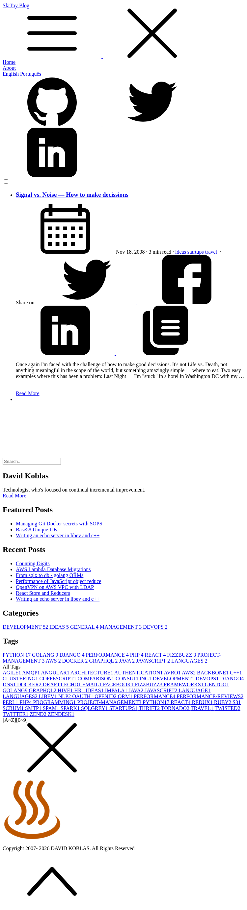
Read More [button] (14, 495)
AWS (53, 661)
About (9, 68)
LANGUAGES (189, 661)
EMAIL (92, 684)
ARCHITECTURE (92, 672)
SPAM (52, 708)
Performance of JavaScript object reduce (58, 581)
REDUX (203, 702)
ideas (181, 252)
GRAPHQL (104, 661)
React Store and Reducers (43, 593)
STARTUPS (124, 708)
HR (79, 690)
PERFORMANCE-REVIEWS (210, 696)
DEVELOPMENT (26, 627)
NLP (65, 696)
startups (196, 252)
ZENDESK (61, 714)
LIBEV (48, 696)
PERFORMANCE (108, 655)
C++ (236, 672)
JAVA (127, 661)
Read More (28, 393)
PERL (11, 702)
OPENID (106, 696)
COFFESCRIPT (59, 678)
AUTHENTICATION (139, 672)
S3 (237, 702)
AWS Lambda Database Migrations (53, 569)
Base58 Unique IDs (36, 529)
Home (9, 62)
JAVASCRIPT (153, 661)
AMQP (31, 672)
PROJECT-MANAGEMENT (110, 702)
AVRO (172, 672)
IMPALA (117, 690)
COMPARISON (97, 678)
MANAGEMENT (121, 627)
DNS (10, 684)
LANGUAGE (194, 690)
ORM (126, 696)
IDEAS (59, 627)
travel (211, 252)
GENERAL (85, 627)
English (11, 74)
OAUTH (83, 696)
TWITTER (16, 714)
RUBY (223, 702)
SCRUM (14, 708)
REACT (156, 655)
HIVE (66, 690)
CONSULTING (134, 678)
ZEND (39, 714)
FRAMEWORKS (184, 684)
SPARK (71, 708)
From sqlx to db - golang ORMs (49, 575)
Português (30, 74)
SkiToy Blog (123, 31)
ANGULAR (55, 672)
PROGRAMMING (55, 702)
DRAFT (53, 684)
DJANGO (72, 655)
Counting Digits (33, 563)
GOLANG (46, 655)
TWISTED (227, 708)
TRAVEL (203, 708)
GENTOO (217, 684)
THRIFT (150, 708)
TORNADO (176, 708)
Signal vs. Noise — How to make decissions (72, 194)
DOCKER (75, 661)
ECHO (73, 684)
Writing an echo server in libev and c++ (57, 535)
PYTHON (17, 655)
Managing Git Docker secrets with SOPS (59, 523)
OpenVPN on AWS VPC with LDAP (55, 587)
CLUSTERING (21, 678)
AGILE (12, 672)
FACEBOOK (119, 684)
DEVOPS (155, 627)
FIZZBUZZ (182, 655)
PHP (137, 655)
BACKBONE (213, 672)
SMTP (34, 708)
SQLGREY (95, 708)
